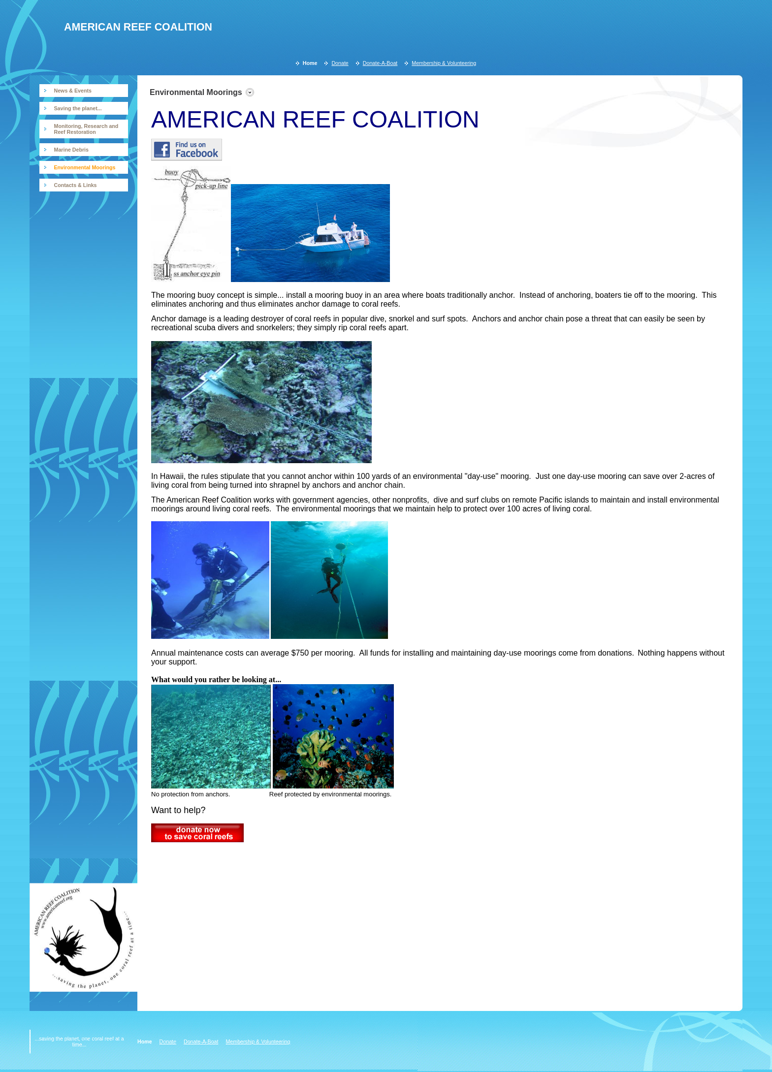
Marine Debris (71, 150)
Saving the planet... (78, 108)
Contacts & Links (75, 185)
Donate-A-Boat (380, 63)
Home (310, 63)
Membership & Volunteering (444, 63)
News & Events (73, 91)
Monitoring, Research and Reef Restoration (86, 129)
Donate (339, 63)
